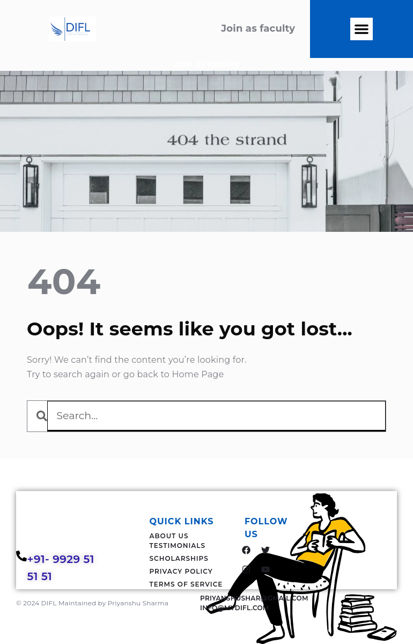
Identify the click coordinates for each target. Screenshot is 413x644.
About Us (169, 536)
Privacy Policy (181, 571)
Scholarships (179, 558)
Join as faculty (207, 64)
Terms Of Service (186, 584)
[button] (361, 29)
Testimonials (178, 545)
